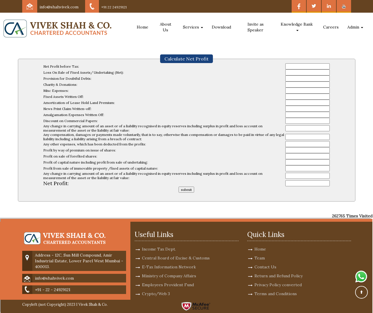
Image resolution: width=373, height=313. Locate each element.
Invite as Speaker (256, 27)
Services (193, 27)
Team (259, 251)
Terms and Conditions (275, 287)
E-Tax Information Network (169, 260)
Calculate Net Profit (186, 59)
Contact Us (265, 260)
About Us (165, 27)
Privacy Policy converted (278, 278)
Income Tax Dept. (159, 242)
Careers (331, 27)
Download (221, 27)
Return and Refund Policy (278, 269)
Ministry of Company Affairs (169, 269)
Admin (355, 27)
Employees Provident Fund (168, 278)
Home (142, 27)
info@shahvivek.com (59, 7)
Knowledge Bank (297, 26)
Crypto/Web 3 (156, 287)
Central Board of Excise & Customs (176, 251)
